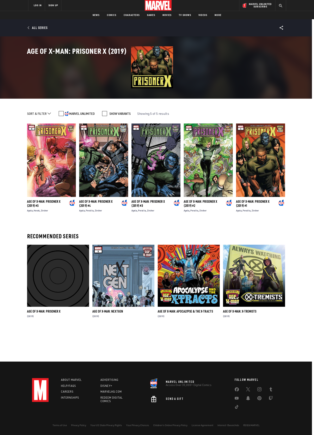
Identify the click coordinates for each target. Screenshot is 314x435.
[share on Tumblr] (271, 390)
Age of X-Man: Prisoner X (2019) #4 (95, 234)
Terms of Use (60, 425)
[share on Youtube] (237, 399)
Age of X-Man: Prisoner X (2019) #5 (43, 234)
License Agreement (202, 425)
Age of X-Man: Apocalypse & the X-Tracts (185, 342)
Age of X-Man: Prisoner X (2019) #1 (252, 234)
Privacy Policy (78, 425)
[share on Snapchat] (248, 399)
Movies (166, 15)
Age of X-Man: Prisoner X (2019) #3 (148, 234)
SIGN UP (53, 5)
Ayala (30, 240)
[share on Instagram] (259, 390)
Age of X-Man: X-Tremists (239, 342)
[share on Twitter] (248, 390)
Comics (111, 15)
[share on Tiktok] (237, 408)
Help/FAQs (68, 385)
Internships (70, 397)
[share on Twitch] (271, 399)
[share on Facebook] (237, 390)
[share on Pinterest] (259, 399)
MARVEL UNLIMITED (82, 144)
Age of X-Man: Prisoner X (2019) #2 (200, 234)
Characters (132, 15)
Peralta (90, 240)
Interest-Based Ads (228, 425)
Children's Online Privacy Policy (170, 425)
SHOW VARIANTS (120, 144)
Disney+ (106, 385)
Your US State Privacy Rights (106, 425)
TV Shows (185, 15)
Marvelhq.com (111, 391)
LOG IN (38, 5)
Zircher (44, 240)
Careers (67, 391)
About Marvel (71, 379)
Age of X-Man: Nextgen (107, 342)
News (96, 15)
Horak (37, 240)
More (218, 15)
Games (151, 15)
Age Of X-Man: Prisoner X (43, 342)
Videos (202, 15)
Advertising (109, 379)
